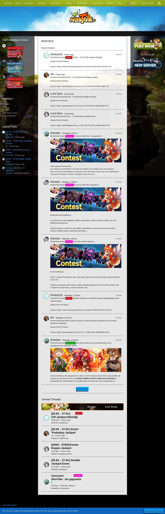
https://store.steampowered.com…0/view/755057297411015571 (83, 66)
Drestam (9, 173)
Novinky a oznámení (59, 469)
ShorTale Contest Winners (83, 241)
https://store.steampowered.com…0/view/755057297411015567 (83, 310)
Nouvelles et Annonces (60, 488)
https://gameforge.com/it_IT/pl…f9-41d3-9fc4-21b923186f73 (81, 106)
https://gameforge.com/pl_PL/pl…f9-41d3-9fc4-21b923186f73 (82, 86)
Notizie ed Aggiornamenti (61, 454)
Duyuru (79, 413)
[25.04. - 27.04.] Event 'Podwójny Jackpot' (81, 77)
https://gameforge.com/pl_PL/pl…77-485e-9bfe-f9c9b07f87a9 (82, 332)
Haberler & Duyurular (59, 423)
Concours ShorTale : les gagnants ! (88, 136)
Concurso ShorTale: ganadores (86, 185)
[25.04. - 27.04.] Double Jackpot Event (80, 116)
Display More (82, 389)
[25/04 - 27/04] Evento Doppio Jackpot (80, 97)
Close (159, 511)
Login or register (147, 3)
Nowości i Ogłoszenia (59, 438)
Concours (78, 475)
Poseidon (10, 61)
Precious (29, 116)
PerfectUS (10, 137)
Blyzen (9, 45)
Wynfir (9, 76)
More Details (150, 511)
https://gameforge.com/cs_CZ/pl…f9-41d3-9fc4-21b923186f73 (82, 125)
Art (7, 146)
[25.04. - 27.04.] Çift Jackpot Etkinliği (87, 57)
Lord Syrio (10, 155)
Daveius (55, 181)
